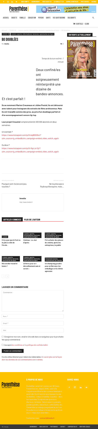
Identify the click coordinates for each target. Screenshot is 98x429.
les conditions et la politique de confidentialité (30, 345)
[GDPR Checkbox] (2, 345)
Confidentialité (72, 427)
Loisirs (5, 237)
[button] (93, 18)
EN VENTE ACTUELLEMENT (80, 34)
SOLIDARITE (72, 18)
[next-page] (7, 276)
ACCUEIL (6, 18)
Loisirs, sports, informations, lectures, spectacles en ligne (38, 30)
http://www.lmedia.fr (26, 202)
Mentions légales (85, 427)
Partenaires (85, 2)
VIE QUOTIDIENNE (59, 18)
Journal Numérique (72, 2)
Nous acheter (46, 2)
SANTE (48, 18)
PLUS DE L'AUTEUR (32, 219)
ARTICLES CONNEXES (12, 219)
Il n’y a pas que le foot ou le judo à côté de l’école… (11, 242)
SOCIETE (14, 18)
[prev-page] (3, 276)
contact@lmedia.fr (47, 418)
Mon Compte (25, 2)
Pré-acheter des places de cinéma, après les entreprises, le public (54, 242)
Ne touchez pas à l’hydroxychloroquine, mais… (52, 185)
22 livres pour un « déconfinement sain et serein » (31, 266)
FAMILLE (23, 18)
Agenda (93, 2)
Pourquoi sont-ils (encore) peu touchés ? (14, 185)
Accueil (4, 30)
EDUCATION (32, 18)
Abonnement (36, 2)
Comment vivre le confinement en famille (54, 259)
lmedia (6, 44)
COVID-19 (12, 30)
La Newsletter (59, 2)
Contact (62, 427)
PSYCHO (41, 18)
